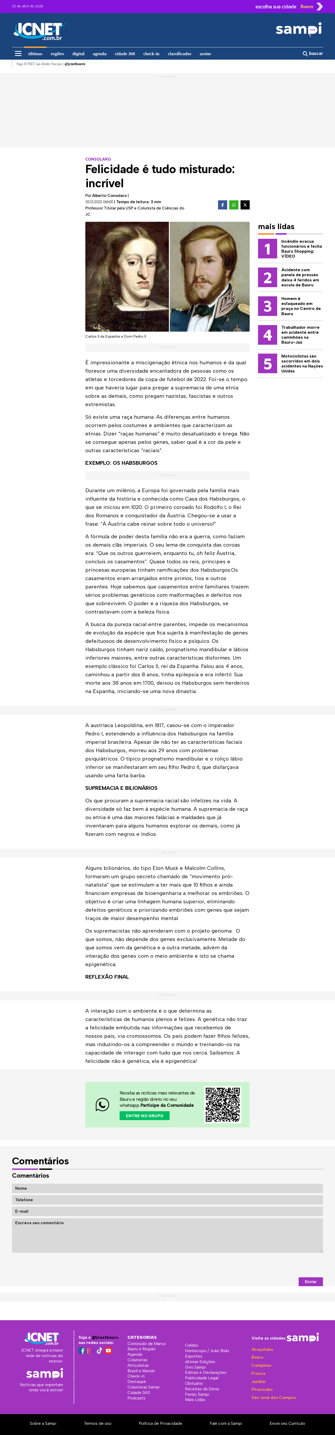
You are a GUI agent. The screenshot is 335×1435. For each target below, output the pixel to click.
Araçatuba (262, 1349)
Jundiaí (258, 1381)
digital (78, 53)
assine (205, 53)
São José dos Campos (274, 1397)
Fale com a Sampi (226, 1423)
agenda (100, 53)
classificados (179, 53)
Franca (258, 1373)
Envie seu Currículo (287, 1423)
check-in (151, 53)
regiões (57, 53)
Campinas (261, 1365)
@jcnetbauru (105, 1337)
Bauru (257, 1357)
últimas (35, 53)
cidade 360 (125, 53)
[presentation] (283, 1265)
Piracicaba (262, 1389)
